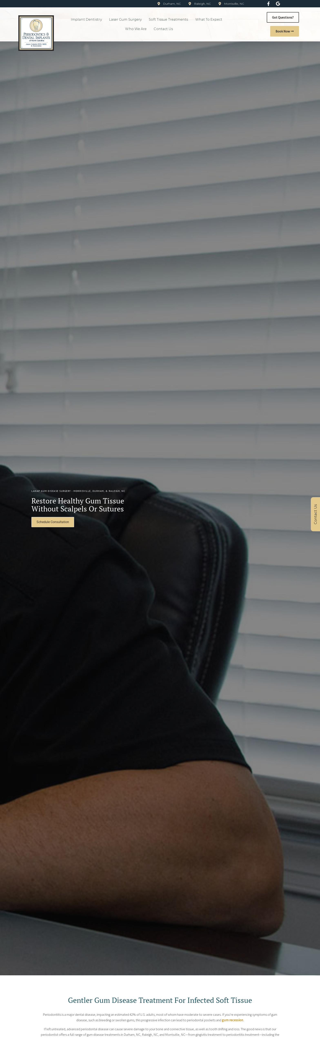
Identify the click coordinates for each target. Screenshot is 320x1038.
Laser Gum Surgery (126, 20)
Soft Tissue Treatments (169, 20)
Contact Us (164, 29)
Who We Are (137, 29)
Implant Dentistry (87, 20)
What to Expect (209, 20)
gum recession (232, 1020)
